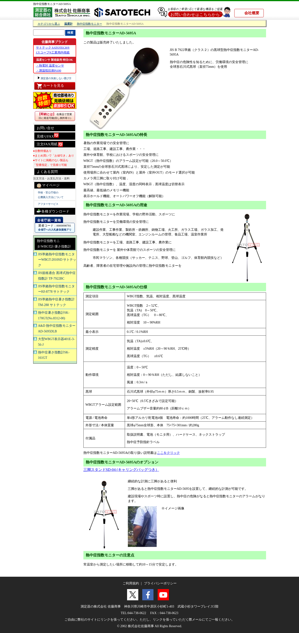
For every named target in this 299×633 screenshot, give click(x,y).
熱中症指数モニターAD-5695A (52, 4)
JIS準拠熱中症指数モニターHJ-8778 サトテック (56, 289)
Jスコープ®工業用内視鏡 (53, 52)
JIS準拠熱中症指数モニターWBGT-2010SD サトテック (57, 259)
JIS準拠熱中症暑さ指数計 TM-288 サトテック (56, 302)
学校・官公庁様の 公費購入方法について (51, 195)
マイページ (48, 185)
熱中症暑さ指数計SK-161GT (54, 355)
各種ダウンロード (53, 210)
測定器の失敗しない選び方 (56, 78)
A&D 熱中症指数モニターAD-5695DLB (57, 328)
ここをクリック (168, 453)
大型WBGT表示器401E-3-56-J (56, 341)
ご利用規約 (131, 583)
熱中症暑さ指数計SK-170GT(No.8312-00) (54, 315)
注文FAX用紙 (50, 144)
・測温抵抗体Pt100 (48, 70)
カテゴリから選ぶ (49, 23)
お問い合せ (45, 128)
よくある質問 (47, 172)
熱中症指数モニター (89, 23)
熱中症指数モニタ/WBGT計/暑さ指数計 (54, 243)
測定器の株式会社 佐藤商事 (101, 606)
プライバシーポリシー (160, 583)
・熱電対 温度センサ (50, 65)
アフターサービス (48, 204)
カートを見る (50, 86)
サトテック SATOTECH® (53, 47)
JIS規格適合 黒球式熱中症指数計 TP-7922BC (57, 275)
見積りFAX (48, 135)
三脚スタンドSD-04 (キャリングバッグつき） (121, 469)
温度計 (68, 23)
